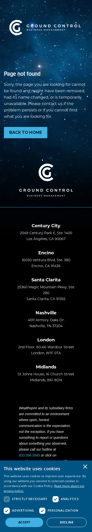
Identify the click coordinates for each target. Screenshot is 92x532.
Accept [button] (24, 522)
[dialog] (46, 496)
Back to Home (25, 132)
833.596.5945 (29, 455)
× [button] (85, 467)
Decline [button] (66, 522)
